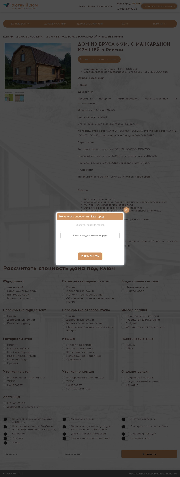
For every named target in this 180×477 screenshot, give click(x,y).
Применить (90, 256)
